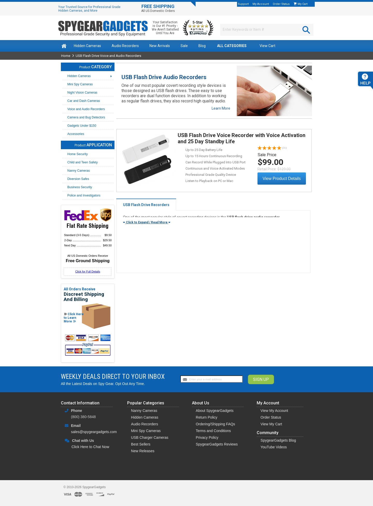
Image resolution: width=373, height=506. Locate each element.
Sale (184, 46)
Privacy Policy (207, 437)
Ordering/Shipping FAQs (215, 424)
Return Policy (206, 417)
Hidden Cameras (87, 46)
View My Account (274, 411)
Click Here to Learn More (74, 317)
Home (65, 56)
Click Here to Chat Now (90, 447)
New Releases (142, 451)
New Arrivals (159, 46)
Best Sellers (140, 444)
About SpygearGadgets (215, 411)
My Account (261, 4)
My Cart (303, 4)
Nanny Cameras (144, 411)
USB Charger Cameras (149, 437)
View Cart (267, 46)
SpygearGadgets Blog (278, 440)
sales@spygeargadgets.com (94, 432)
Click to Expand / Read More (146, 222)
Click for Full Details (87, 271)
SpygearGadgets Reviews (217, 444)
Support (243, 4)
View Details (147, 160)
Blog (202, 46)
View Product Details (282, 178)
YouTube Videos (274, 447)
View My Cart (271, 424)
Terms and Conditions (213, 431)
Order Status (281, 4)
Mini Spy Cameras (146, 431)
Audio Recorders (125, 46)
